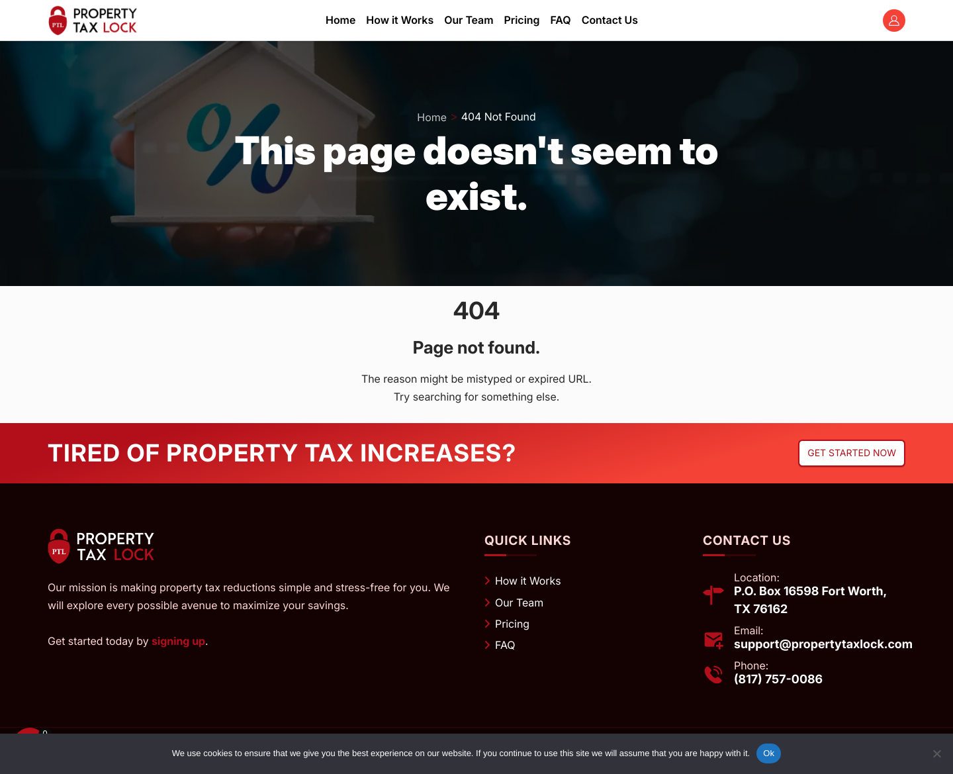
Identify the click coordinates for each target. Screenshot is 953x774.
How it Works (528, 580)
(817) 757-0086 (778, 680)
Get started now (851, 453)
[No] (936, 753)
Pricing (512, 623)
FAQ (505, 645)
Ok (768, 753)
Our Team (519, 602)
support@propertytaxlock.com (823, 645)
